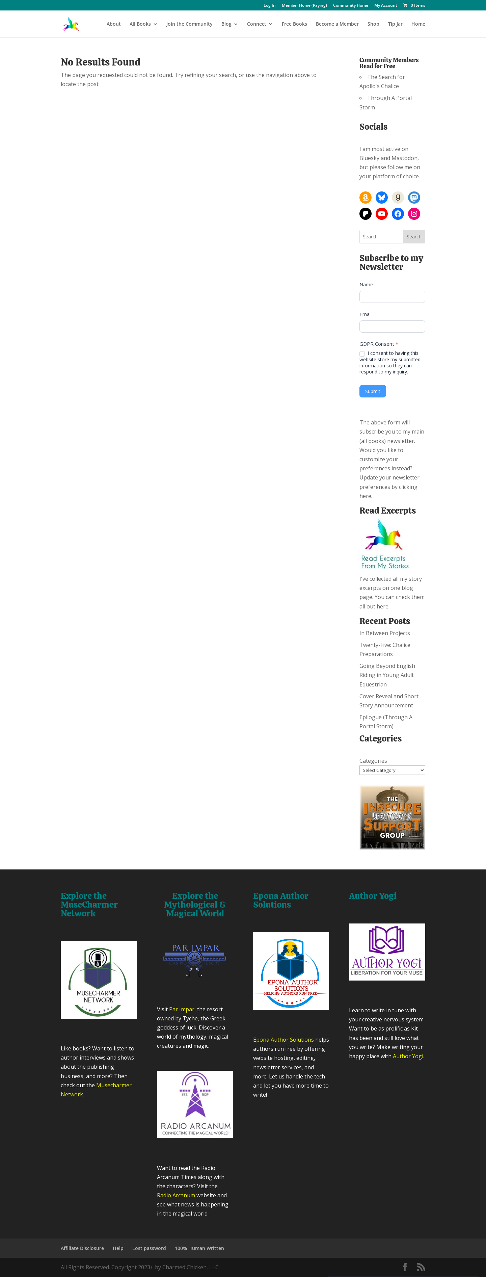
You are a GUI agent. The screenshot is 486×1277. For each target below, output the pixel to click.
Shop (373, 24)
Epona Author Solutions (283, 1039)
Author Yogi (408, 1056)
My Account (385, 5)
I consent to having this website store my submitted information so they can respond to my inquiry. (390, 362)
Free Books (294, 24)
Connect (256, 24)
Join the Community (189, 24)
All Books (140, 24)
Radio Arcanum (176, 1195)
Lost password (149, 1248)
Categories (373, 760)
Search (414, 236)
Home (418, 24)
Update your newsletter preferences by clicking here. (389, 486)
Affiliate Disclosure (82, 1248)
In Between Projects (384, 633)
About (114, 24)
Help (118, 1248)
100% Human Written (199, 1248)
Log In (270, 5)
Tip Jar (395, 24)
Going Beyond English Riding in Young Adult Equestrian (387, 675)
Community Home (350, 5)
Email (365, 314)
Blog (226, 24)
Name (366, 284)
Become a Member (337, 24)
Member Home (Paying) (304, 5)
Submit (372, 391)
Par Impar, (182, 1009)
